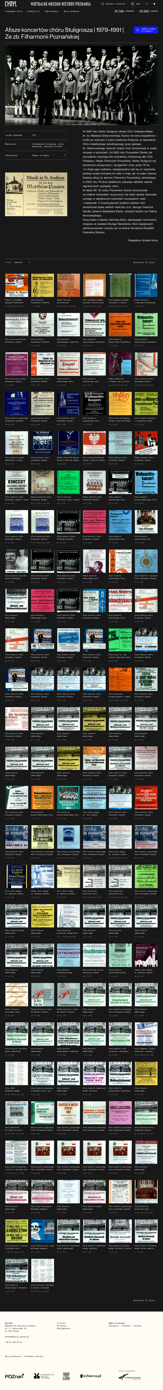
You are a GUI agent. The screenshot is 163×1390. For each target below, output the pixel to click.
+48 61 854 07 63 (13, 1342)
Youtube (137, 1326)
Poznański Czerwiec (33, 1356)
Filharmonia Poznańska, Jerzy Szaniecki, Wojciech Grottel (48, 145)
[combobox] (22, 262)
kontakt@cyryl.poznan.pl (17, 1336)
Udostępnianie (64, 1328)
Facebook (126, 1326)
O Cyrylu (61, 1323)
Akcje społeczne (13, 1356)
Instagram (113, 1326)
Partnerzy (61, 1326)
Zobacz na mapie (49, 155)
